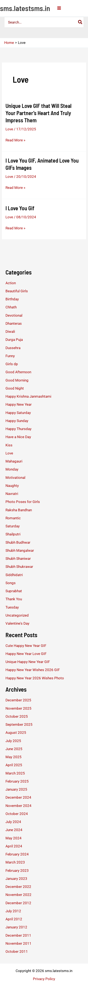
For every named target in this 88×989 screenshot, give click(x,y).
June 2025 (13, 749)
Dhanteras (13, 323)
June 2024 (13, 830)
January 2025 (16, 789)
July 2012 (13, 911)
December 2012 (18, 903)
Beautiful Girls (16, 291)
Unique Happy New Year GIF (27, 662)
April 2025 (13, 765)
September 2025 (18, 724)
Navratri (11, 494)
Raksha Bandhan (18, 510)
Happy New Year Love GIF (25, 654)
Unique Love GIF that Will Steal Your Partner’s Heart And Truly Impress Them (38, 112)
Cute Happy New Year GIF (25, 646)
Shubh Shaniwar (18, 558)
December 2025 (18, 700)
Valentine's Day (17, 623)
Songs (10, 583)
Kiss (8, 445)
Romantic (13, 518)
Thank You (13, 599)
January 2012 (16, 927)
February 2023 (17, 870)
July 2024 (13, 822)
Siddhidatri (14, 575)
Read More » (15, 140)
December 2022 (18, 887)
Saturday (12, 526)
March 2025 (15, 773)
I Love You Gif (19, 208)
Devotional (13, 315)
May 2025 (13, 757)
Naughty (12, 485)
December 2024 (18, 797)
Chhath (11, 307)
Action (10, 283)
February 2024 (17, 854)
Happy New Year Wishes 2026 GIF (32, 670)
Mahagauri (13, 461)
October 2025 (16, 716)
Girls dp (11, 364)
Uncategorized (17, 615)
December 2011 (18, 935)
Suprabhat (13, 591)
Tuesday (12, 607)
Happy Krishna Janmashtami (28, 396)
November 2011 (18, 943)
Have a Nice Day (18, 437)
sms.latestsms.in (25, 8)
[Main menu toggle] (59, 8)
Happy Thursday (18, 429)
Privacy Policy (44, 979)
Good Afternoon (18, 372)
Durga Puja (14, 339)
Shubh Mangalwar (19, 550)
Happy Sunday (16, 421)
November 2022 (18, 895)
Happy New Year (18, 404)
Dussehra (12, 348)
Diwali (10, 331)
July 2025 (13, 741)
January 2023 (16, 878)
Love (9, 129)
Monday (11, 469)
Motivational (15, 477)
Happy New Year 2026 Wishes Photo (34, 678)
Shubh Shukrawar (19, 566)
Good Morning (16, 380)
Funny (10, 356)
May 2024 (13, 838)
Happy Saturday (18, 413)
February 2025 (17, 781)
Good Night (14, 388)
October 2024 (16, 814)
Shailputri (12, 534)
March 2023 (15, 862)
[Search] (80, 22)
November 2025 (18, 708)
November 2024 (18, 806)
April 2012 (13, 919)
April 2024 (13, 846)
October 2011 (16, 951)
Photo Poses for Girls (22, 502)
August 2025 (15, 732)
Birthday (12, 299)
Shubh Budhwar (17, 542)
